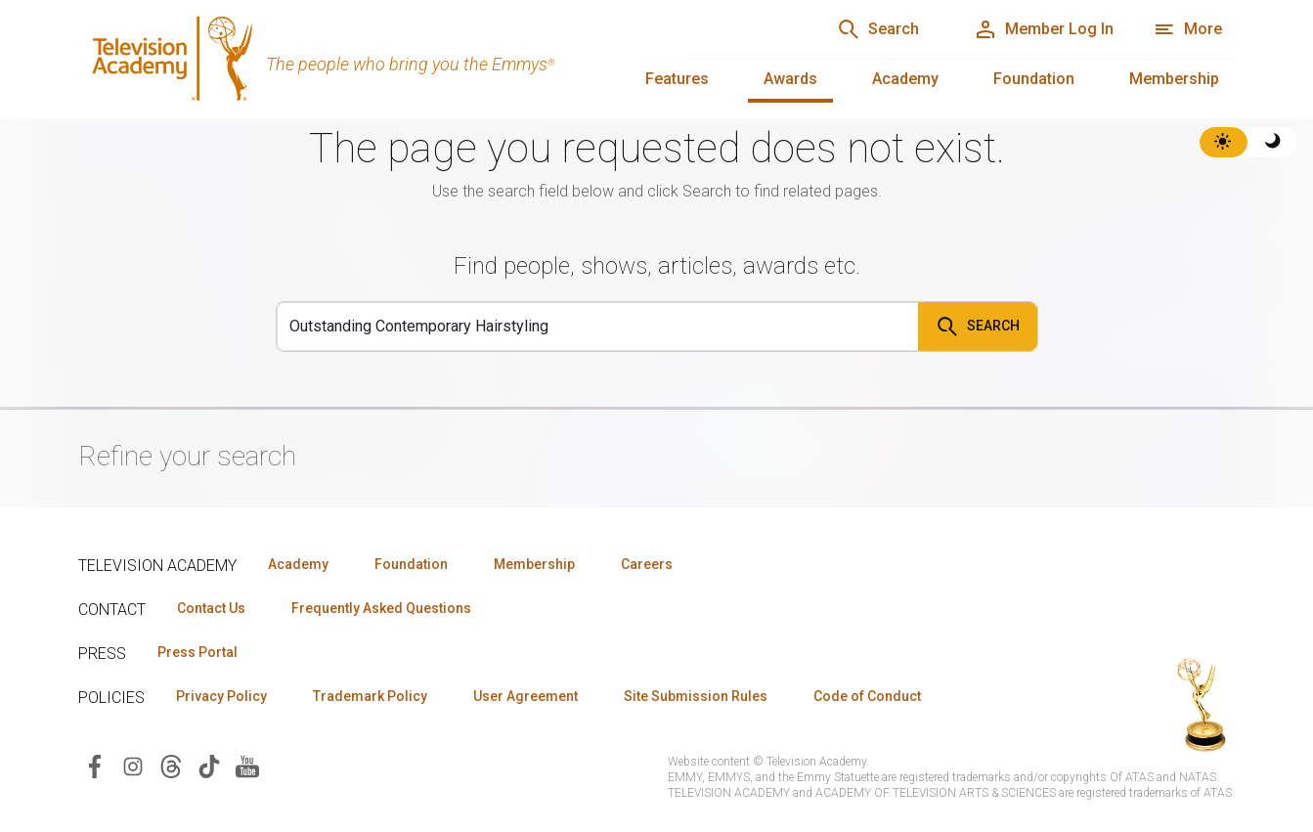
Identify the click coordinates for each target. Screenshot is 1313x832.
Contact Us (211, 608)
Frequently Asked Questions (381, 608)
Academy (905, 78)
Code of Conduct (867, 696)
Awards (790, 78)
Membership (1174, 78)
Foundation (1033, 78)
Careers (647, 564)
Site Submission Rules (695, 696)
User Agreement (525, 696)
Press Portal (197, 652)
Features (677, 78)
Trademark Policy (370, 696)
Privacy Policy (221, 696)
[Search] (598, 326)
